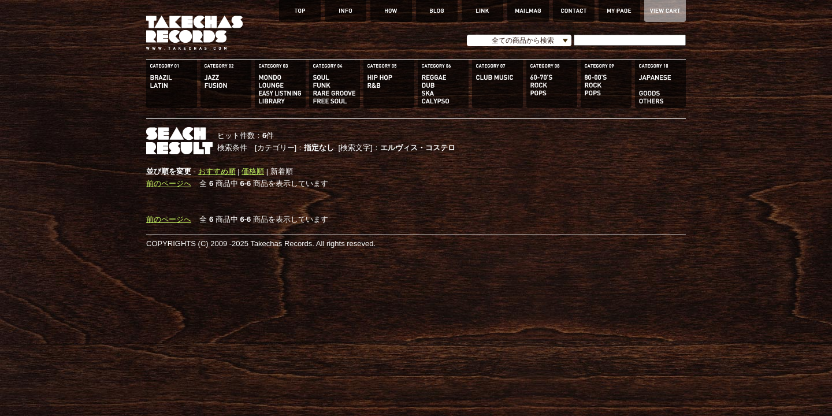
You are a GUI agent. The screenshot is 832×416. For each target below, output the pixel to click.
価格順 (253, 171)
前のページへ (168, 183)
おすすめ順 (217, 171)
